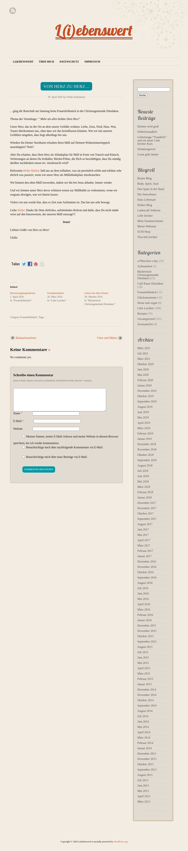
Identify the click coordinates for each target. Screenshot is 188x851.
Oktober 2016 (146, 572)
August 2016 (145, 582)
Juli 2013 (143, 780)
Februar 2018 (145, 492)
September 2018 (147, 460)
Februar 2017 (145, 550)
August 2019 (145, 406)
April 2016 (144, 604)
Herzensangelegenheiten (22, 293)
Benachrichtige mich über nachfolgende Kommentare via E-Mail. (64, 451)
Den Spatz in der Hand (151, 189)
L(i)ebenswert (94, 30)
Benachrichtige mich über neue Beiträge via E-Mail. (57, 461)
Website (18, 433)
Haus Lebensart (147, 199)
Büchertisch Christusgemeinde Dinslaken (148, 275)
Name (17, 417)
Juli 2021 (143, 353)
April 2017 (144, 540)
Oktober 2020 (146, 364)
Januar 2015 (145, 684)
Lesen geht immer (148, 154)
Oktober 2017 (146, 513)
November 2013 (147, 758)
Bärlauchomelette (26, 337)
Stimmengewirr (147, 149)
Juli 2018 (143, 470)
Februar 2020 (145, 380)
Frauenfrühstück (28, 317)
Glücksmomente (147, 297)
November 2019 (147, 390)
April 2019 (144, 422)
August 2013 (145, 774)
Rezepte (142, 313)
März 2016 (144, 609)
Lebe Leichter (146, 308)
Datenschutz (69, 61)
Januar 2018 (145, 497)
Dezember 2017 (147, 502)
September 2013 (147, 769)
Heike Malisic (31, 170)
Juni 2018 (143, 476)
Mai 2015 (143, 662)
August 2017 (145, 524)
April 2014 (144, 732)
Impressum (92, 61)
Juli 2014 (143, 716)
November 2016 (147, 566)
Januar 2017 (145, 556)
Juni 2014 (143, 721)
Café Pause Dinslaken (150, 283)
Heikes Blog (145, 205)
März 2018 (144, 486)
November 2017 (147, 508)
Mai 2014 (143, 726)
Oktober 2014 (146, 700)
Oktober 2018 (146, 454)
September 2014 (147, 705)
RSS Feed (12, 10)
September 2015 (147, 641)
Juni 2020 (143, 369)
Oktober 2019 (146, 396)
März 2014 (144, 737)
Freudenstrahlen (55, 293)
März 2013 (144, 801)
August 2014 (145, 710)
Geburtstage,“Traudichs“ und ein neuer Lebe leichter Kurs (152, 140)
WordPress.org (120, 841)
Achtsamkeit (145, 266)
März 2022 (144, 348)
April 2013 (144, 796)
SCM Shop (144, 231)
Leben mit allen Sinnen (96, 293)
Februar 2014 (145, 742)
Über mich (46, 61)
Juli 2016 (143, 588)
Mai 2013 (143, 791)
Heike (20, 210)
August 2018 (145, 465)
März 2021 (144, 358)
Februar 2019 (145, 433)
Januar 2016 (145, 620)
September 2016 (147, 577)
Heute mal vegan (147, 302)
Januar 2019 (145, 438)
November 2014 (147, 694)
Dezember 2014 (147, 689)
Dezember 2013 (147, 753)
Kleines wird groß (148, 126)
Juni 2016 (143, 593)
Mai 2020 (143, 374)
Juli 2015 (143, 652)
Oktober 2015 (146, 636)
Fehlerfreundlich (147, 131)
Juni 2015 (143, 657)
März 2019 (144, 428)
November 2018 (147, 449)
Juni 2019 (143, 412)
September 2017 (147, 518)
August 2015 (145, 646)
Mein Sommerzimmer (150, 221)
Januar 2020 (145, 385)
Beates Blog (145, 178)
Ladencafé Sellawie (149, 210)
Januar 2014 (145, 748)
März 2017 (144, 545)
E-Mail (18, 425)
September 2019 (147, 401)
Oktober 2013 (146, 764)
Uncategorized (146, 318)
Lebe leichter (145, 215)
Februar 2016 (145, 614)
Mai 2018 (143, 481)
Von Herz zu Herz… (66, 86)
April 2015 (144, 668)
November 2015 (147, 630)
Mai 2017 (143, 534)
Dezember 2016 (147, 561)
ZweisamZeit (145, 324)
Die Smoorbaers (147, 194)
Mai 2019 (143, 417)
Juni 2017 (143, 529)
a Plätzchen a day (148, 261)
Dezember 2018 (147, 444)
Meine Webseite (147, 226)
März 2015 (144, 673)
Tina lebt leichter (148, 237)
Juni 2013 (143, 785)
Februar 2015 (145, 678)
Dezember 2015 (147, 625)
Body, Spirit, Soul (148, 183)
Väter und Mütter (107, 337)
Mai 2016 (143, 598)
